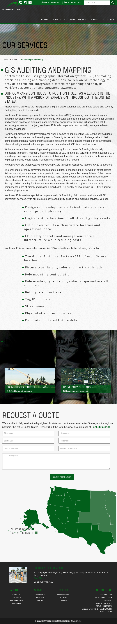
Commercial (39, 595)
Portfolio (63, 597)
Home (44, 19)
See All (40, 600)
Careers (63, 600)
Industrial (40, 597)
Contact (108, 19)
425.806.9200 (101, 427)
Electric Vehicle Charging (49, 568)
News (94, 19)
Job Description (56, 461)
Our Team (16, 597)
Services (13, 60)
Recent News (63, 595)
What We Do (78, 19)
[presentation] (25, 480)
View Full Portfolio (23, 360)
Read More (39, 578)
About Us (59, 19)
